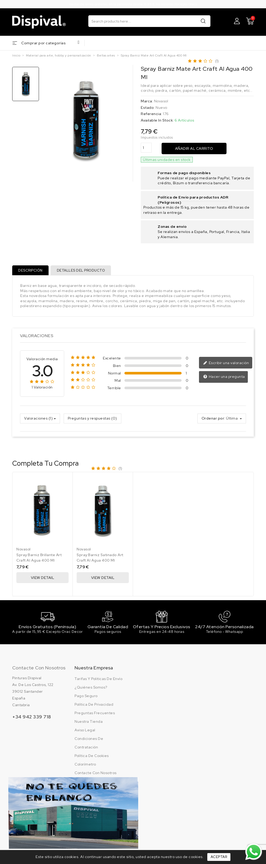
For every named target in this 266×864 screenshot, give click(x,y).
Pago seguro (86, 697)
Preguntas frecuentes (95, 714)
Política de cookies (92, 757)
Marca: (147, 101)
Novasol (161, 101)
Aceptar (219, 857)
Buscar (203, 21)
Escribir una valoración (226, 363)
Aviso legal (85, 731)
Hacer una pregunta (224, 377)
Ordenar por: (213, 418)
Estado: (148, 107)
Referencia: (151, 113)
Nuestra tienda (89, 722)
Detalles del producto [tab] (81, 270)
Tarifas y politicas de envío (98, 680)
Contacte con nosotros (38, 669)
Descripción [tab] (30, 270)
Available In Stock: (157, 120)
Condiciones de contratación (89, 744)
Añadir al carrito (194, 148)
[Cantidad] (146, 148)
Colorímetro (85, 765)
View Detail (42, 578)
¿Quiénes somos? (91, 688)
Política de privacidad (94, 705)
